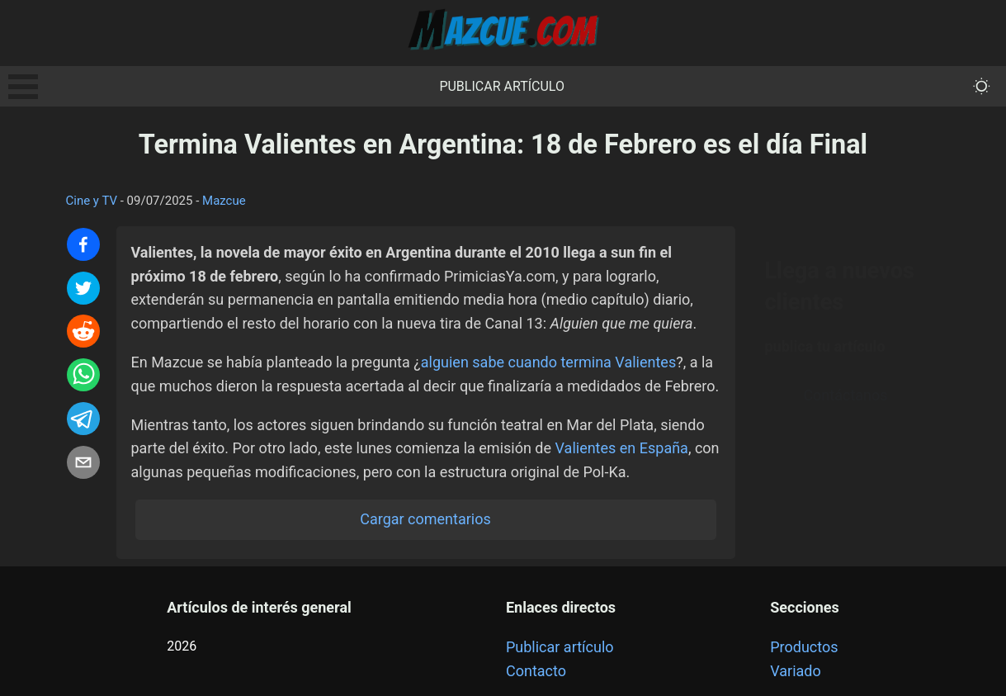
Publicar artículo (501, 86)
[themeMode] (982, 86)
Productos (804, 647)
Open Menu (23, 86)
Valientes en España (621, 448)
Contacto (536, 670)
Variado (795, 670)
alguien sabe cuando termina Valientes (548, 362)
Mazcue (224, 200)
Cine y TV (92, 200)
